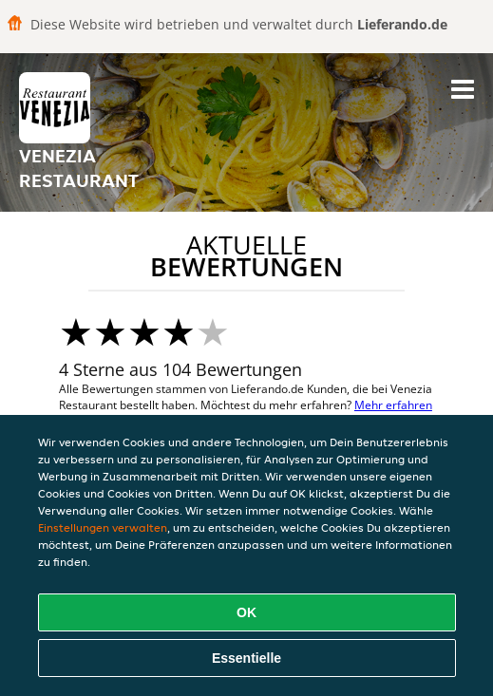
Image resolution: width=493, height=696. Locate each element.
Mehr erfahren (393, 405)
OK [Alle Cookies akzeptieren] (246, 612)
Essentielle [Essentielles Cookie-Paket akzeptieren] (246, 658)
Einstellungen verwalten (102, 527)
